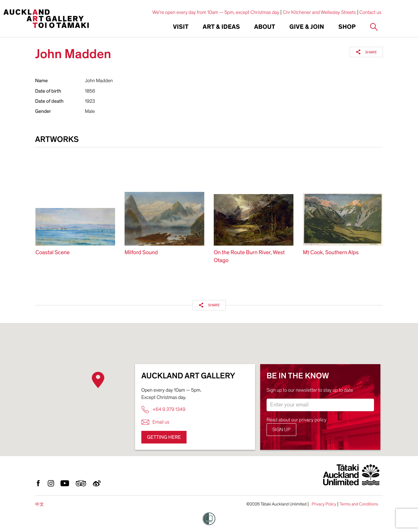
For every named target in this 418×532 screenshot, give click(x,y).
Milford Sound (141, 252)
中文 (39, 504)
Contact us (371, 12)
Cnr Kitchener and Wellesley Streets (319, 12)
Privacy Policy (323, 504)
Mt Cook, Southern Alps (331, 252)
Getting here (164, 437)
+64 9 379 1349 (163, 409)
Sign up (281, 429)
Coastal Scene (52, 252)
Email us (155, 422)
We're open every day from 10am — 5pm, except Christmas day (216, 12)
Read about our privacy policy (297, 419)
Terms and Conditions (359, 504)
